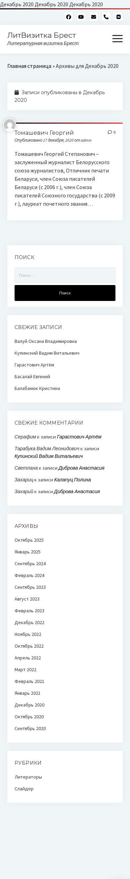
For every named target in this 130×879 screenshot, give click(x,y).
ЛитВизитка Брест (41, 35)
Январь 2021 (28, 693)
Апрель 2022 (28, 658)
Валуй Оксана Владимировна (46, 341)
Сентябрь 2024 (30, 563)
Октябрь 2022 (29, 646)
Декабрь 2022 (29, 622)
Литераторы (28, 777)
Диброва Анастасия (81, 468)
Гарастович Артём (34, 365)
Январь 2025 (28, 552)
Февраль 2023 (29, 610)
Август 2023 (27, 599)
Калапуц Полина (72, 480)
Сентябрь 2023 (30, 587)
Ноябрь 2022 (28, 634)
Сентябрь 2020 (30, 728)
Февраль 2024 (29, 575)
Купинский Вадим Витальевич (47, 353)
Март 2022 (25, 669)
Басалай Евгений (32, 376)
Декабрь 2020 (29, 705)
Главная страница (29, 65)
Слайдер (24, 788)
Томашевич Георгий (44, 133)
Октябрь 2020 (29, 716)
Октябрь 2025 (29, 540)
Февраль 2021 (29, 681)
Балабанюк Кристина (37, 388)
